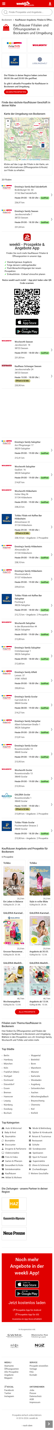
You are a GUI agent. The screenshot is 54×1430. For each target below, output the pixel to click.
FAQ (31, 1372)
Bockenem (7, 20)
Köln (5, 1068)
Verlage (33, 1369)
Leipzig (6, 1100)
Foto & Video (10, 1157)
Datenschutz (35, 1396)
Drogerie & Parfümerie (14, 1149)
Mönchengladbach (39, 1096)
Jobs (32, 1390)
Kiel (32, 1109)
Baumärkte (9, 1136)
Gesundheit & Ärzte (12, 1165)
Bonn (32, 1063)
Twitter (7, 1393)
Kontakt (33, 1375)
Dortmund (7, 1080)
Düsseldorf (8, 1084)
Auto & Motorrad (11, 1128)
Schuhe (34, 1144)
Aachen (33, 1092)
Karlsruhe (34, 1076)
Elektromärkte (10, 1153)
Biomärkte (8, 1140)
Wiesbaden (35, 1080)
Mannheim (35, 1068)
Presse (33, 1393)
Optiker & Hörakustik (40, 1132)
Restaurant (35, 1140)
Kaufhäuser (9, 1173)
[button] (46, 121)
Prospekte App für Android (27, 1310)
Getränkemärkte (11, 1169)
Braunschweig (36, 1100)
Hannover (7, 1096)
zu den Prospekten (16, 92)
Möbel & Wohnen (12, 1177)
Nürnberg (7, 1104)
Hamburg (7, 1059)
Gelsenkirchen (37, 1088)
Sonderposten (37, 1149)
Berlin (31, 5)
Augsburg (34, 1084)
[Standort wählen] (50, 4)
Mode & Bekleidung (40, 1128)
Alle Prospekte (27, 1012)
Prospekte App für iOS (27, 1314)
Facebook (9, 1390)
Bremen (6, 1092)
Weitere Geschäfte (38, 1173)
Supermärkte (37, 1161)
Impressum (35, 1402)
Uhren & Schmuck (39, 1165)
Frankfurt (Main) (10, 1072)
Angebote (9, 1375)
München (7, 1063)
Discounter (9, 1144)
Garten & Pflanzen (12, 1161)
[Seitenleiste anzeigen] (49, 1424)
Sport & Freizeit (38, 1157)
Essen (6, 1088)
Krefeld (33, 1113)
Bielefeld (34, 1059)
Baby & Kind (9, 1132)
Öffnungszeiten (11, 1369)
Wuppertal (35, 1055)
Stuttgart (7, 1076)
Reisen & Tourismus (40, 1136)
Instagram (9, 1396)
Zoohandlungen (38, 1169)
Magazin (8, 1378)
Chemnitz (34, 1104)
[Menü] (3, 4)
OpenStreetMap (34, 159)
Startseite (9, 1366)
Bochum (7, 1113)
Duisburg (7, 1109)
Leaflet (22, 159)
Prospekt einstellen (39, 1366)
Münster (34, 1072)
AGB (32, 1399)
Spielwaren (36, 1153)
